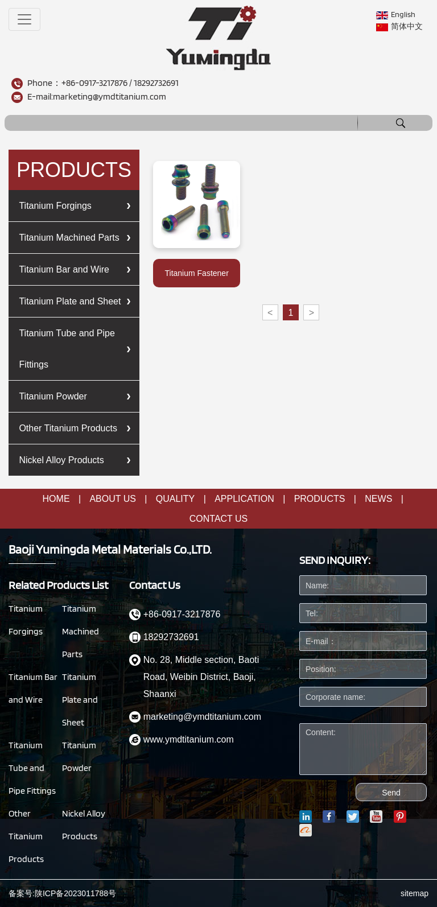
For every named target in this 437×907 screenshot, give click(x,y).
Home (56, 499)
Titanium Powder (52, 396)
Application (244, 499)
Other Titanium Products (68, 428)
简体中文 (399, 26)
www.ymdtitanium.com (188, 739)
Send (391, 792)
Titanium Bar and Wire (64, 269)
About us (112, 499)
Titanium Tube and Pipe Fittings (66, 348)
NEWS (378, 499)
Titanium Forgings (55, 206)
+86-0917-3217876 (94, 82)
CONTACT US (218, 518)
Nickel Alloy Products (61, 460)
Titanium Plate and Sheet (70, 301)
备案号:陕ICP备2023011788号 (62, 893)
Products (319, 499)
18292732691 (156, 82)
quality (175, 499)
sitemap (414, 893)
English (395, 14)
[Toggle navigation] (24, 19)
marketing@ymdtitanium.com (109, 96)
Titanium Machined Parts (69, 237)
